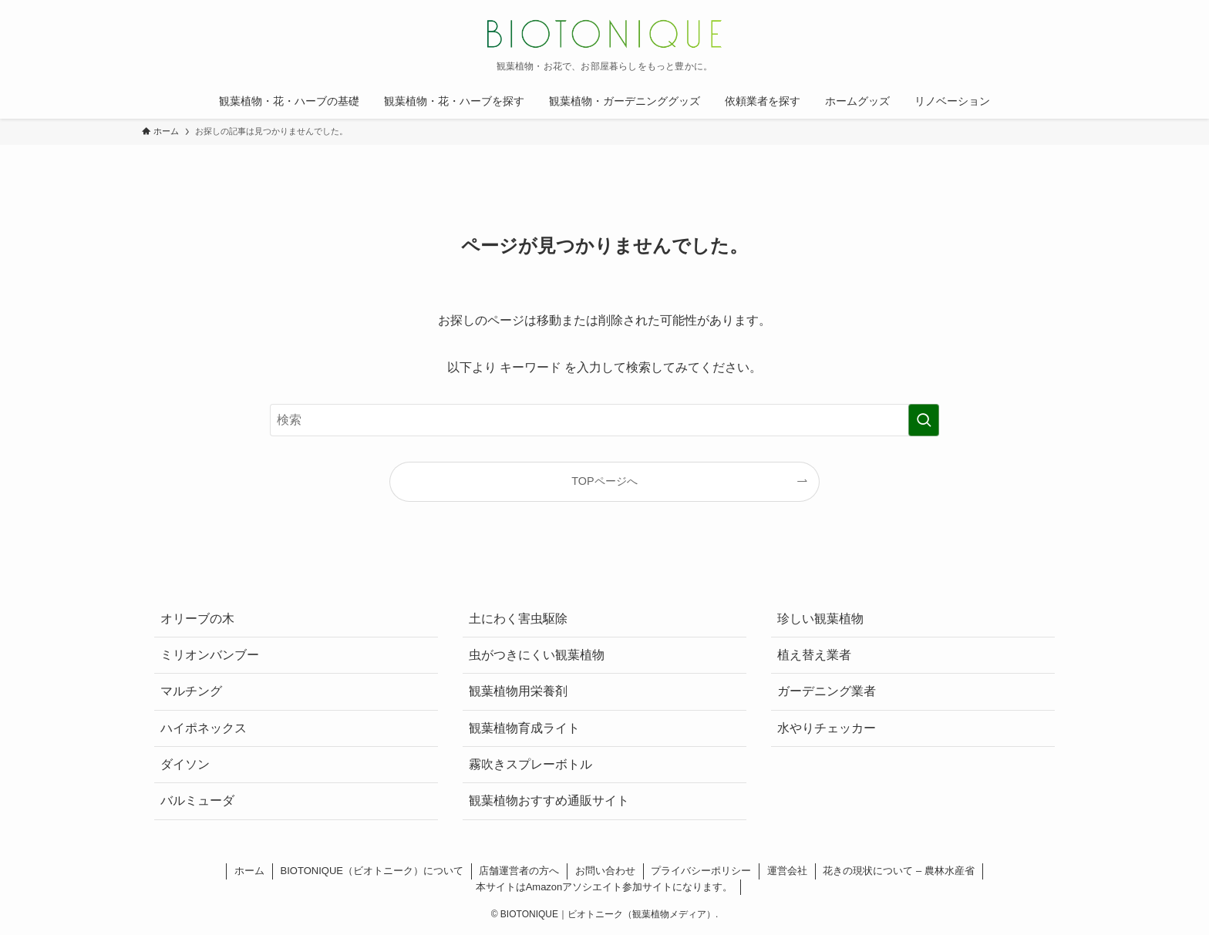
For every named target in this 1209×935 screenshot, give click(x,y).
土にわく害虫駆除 (518, 618)
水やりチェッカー (826, 728)
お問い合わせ (605, 870)
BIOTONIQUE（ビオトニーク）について (372, 870)
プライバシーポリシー (701, 870)
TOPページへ (604, 481)
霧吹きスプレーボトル (530, 764)
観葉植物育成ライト (524, 728)
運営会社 (787, 870)
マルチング (191, 691)
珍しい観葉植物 (820, 618)
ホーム (249, 870)
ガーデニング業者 (826, 691)
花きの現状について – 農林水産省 (898, 870)
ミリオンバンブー (209, 654)
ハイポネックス (203, 728)
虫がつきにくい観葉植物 (536, 654)
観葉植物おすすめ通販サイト (549, 800)
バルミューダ (197, 800)
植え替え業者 (814, 654)
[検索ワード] (604, 420)
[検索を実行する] (923, 420)
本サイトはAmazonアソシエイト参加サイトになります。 (604, 887)
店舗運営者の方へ (519, 870)
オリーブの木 (197, 618)
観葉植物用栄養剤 (518, 691)
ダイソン (185, 764)
